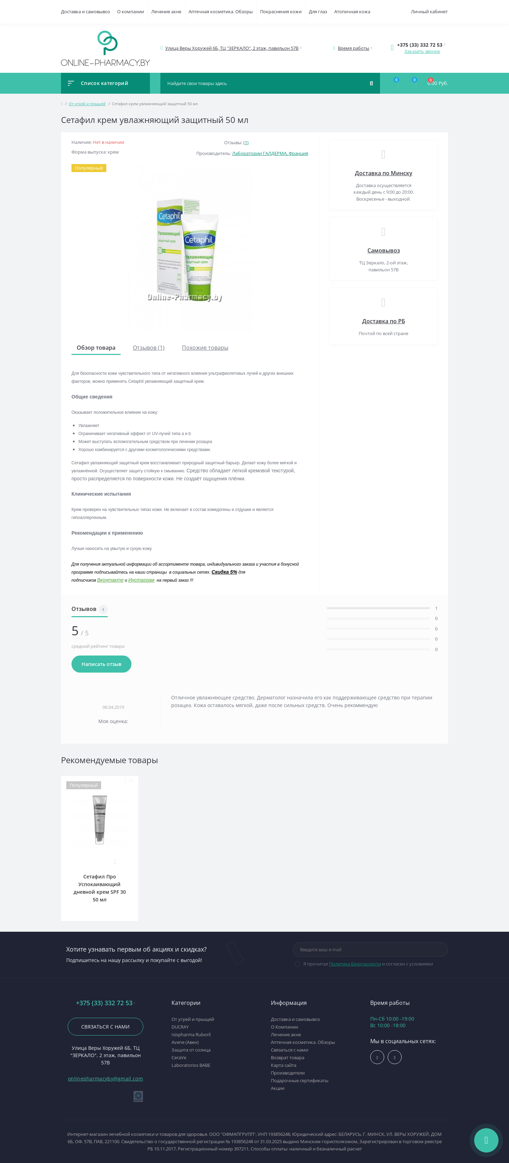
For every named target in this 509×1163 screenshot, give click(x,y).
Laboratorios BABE (191, 1065)
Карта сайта (283, 1065)
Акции (277, 1088)
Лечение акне (166, 11)
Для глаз (318, 11)
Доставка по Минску (383, 173)
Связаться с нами (105, 1026)
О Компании (284, 1027)
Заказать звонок (422, 51)
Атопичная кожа (352, 11)
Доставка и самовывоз (85, 11)
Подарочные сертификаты (299, 1080)
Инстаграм (141, 580)
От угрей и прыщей (87, 103)
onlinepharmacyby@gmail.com (105, 1078)
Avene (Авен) (185, 1042)
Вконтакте (110, 580)
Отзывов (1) (149, 347)
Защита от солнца (191, 1050)
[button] (232, 48)
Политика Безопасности (355, 964)
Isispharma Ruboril (191, 1034)
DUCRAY (180, 1027)
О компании (130, 11)
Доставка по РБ (383, 321)
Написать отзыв (101, 664)
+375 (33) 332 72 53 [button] (105, 1003)
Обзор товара (96, 347)
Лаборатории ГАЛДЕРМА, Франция (270, 153)
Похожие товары (205, 347)
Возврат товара (287, 1057)
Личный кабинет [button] (429, 11)
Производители (288, 1073)
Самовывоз (383, 250)
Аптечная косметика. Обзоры (221, 11)
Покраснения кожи (281, 11)
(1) (246, 142)
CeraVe (179, 1057)
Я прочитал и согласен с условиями (368, 964)
